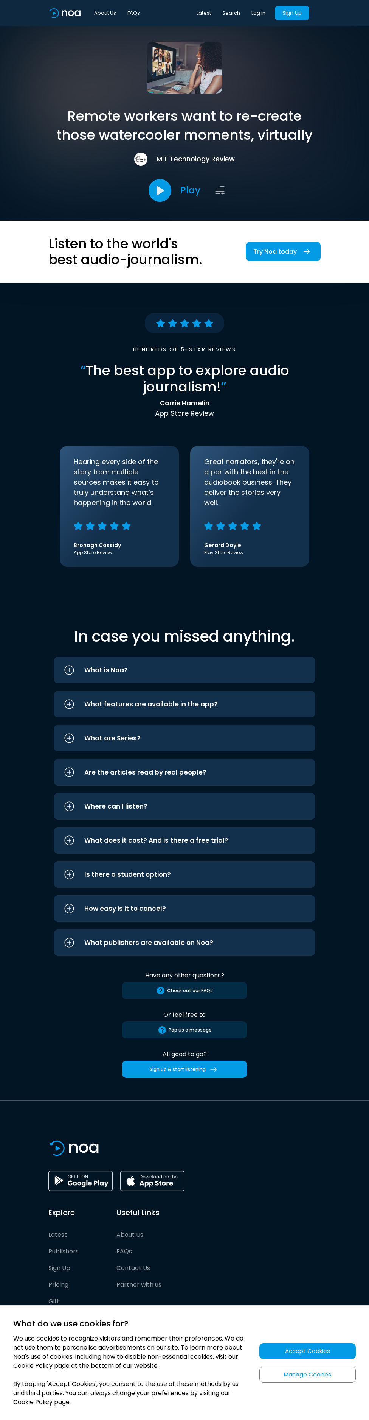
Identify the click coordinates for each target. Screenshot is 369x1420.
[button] (184, 670)
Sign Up (292, 13)
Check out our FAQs (184, 990)
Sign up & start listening (185, 1069)
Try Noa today (283, 251)
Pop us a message (185, 1030)
